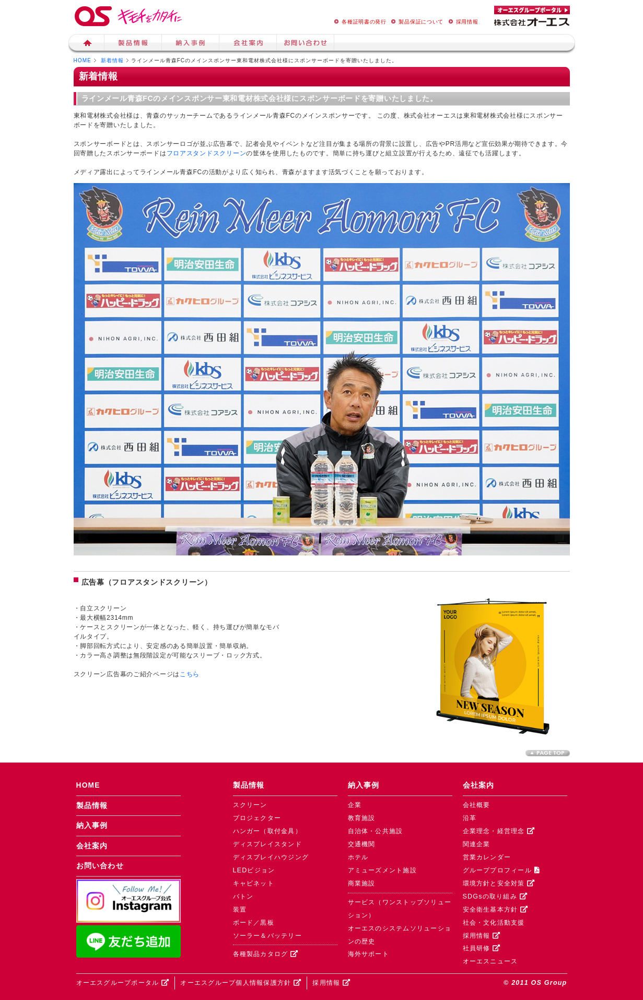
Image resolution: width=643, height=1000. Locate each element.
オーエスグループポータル (123, 982)
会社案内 (248, 44)
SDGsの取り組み (495, 896)
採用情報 (462, 22)
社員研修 (482, 948)
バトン (243, 896)
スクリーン (250, 805)
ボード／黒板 (254, 922)
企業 (355, 805)
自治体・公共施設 (375, 831)
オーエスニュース (490, 961)
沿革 (470, 818)
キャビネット (254, 883)
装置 (240, 909)
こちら (190, 674)
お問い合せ (305, 44)
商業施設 (362, 883)
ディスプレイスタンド (267, 844)
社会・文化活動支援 (494, 922)
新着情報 (112, 60)
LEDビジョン (254, 870)
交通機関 (362, 844)
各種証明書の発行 (359, 22)
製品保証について (415, 22)
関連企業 (476, 844)
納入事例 (190, 44)
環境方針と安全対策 (499, 883)
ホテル (358, 857)
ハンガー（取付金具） (267, 831)
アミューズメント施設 (382, 870)
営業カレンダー (487, 857)
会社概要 (476, 805)
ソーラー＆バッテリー (267, 935)
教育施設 (362, 818)
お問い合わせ (100, 866)
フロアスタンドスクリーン (207, 153)
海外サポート (369, 954)
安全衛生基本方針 (496, 909)
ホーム (86, 44)
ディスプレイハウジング (271, 857)
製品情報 (133, 44)
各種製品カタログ (266, 954)
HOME (82, 60)
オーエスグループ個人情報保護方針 (240, 982)
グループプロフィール (501, 870)
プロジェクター (257, 818)
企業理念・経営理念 (499, 831)
